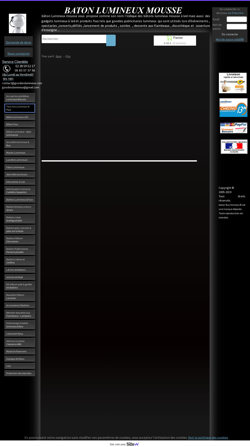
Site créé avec (126, 444)
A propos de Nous (15, 358)
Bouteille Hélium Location (15, 296)
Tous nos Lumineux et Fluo (18, 108)
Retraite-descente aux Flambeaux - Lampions (18, 314)
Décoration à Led (15, 181)
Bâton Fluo (12, 124)
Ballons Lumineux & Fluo (19, 199)
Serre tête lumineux (16, 174)
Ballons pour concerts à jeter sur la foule (18, 229)
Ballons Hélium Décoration (14, 240)
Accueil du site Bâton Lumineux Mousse (17, 98)
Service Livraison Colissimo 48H (15, 342)
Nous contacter (18, 53)
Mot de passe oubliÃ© (230, 39)
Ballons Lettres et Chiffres (15, 261)
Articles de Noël (14, 277)
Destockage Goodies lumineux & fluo (17, 324)
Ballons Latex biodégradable (14, 219)
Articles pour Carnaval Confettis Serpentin (18, 190)
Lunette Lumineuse (16, 159)
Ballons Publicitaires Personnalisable (17, 250)
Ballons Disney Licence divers (18, 208)
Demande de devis (18, 42)
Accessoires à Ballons (17, 305)
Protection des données (18, 373)
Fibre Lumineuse (15, 167)
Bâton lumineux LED (17, 117)
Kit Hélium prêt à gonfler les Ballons (19, 286)
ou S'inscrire (235, 13)
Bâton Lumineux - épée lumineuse (18, 133)
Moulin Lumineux (15, 152)
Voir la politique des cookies (208, 437)
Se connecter (230, 34)
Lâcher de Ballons (16, 269)
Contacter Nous (14, 333)
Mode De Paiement (16, 351)
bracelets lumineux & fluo (17, 143)
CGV (8, 365)
